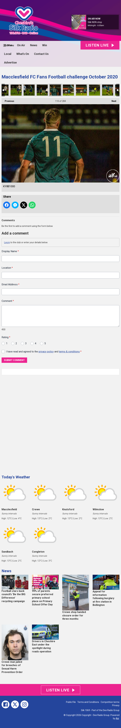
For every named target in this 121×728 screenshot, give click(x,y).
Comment (8, 300)
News (33, 45)
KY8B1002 (81, 90)
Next (112, 100)
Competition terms (110, 702)
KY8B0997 (29, 90)
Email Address (10, 284)
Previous (8, 100)
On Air (21, 45)
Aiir (117, 718)
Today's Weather (16, 477)
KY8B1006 (107, 90)
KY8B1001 (68, 90)
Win (44, 45)
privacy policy (46, 351)
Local (7, 53)
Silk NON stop (95, 22)
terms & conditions (69, 351)
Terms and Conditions (88, 702)
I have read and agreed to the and (43, 351)
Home (8, 45)
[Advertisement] (25, 424)
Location (7, 267)
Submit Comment (14, 360)
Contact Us (41, 53)
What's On (22, 53)
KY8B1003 (94, 90)
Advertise (10, 62)
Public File (71, 702)
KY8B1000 (55, 90)
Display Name (10, 251)
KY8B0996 (16, 90)
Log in (7, 242)
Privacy (115, 705)
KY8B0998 (42, 90)
